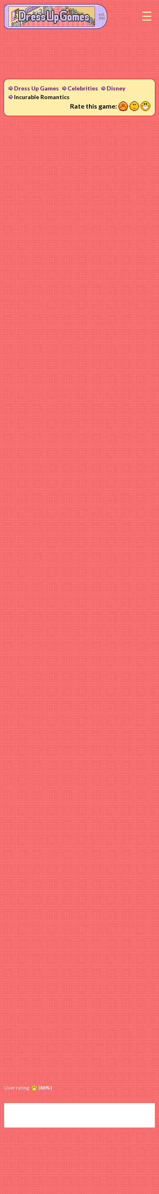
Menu (146, 16)
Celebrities (83, 88)
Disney (116, 88)
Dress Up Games (36, 88)
